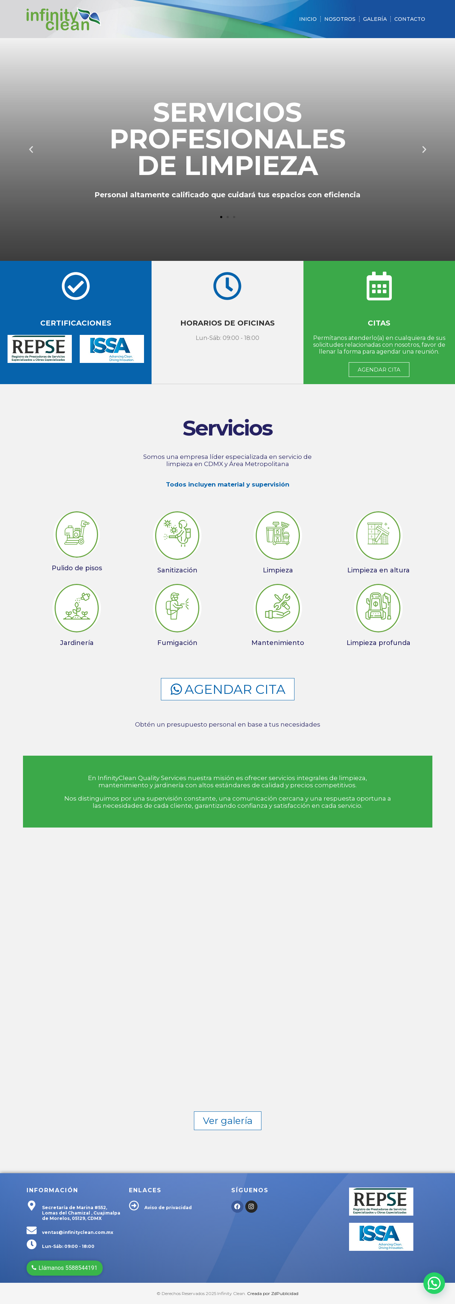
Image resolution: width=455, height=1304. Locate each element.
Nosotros (340, 19)
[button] (31, 149)
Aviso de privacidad (168, 1207)
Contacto (409, 19)
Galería (375, 19)
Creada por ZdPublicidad (272, 1293)
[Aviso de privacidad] (134, 1206)
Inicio (308, 19)
